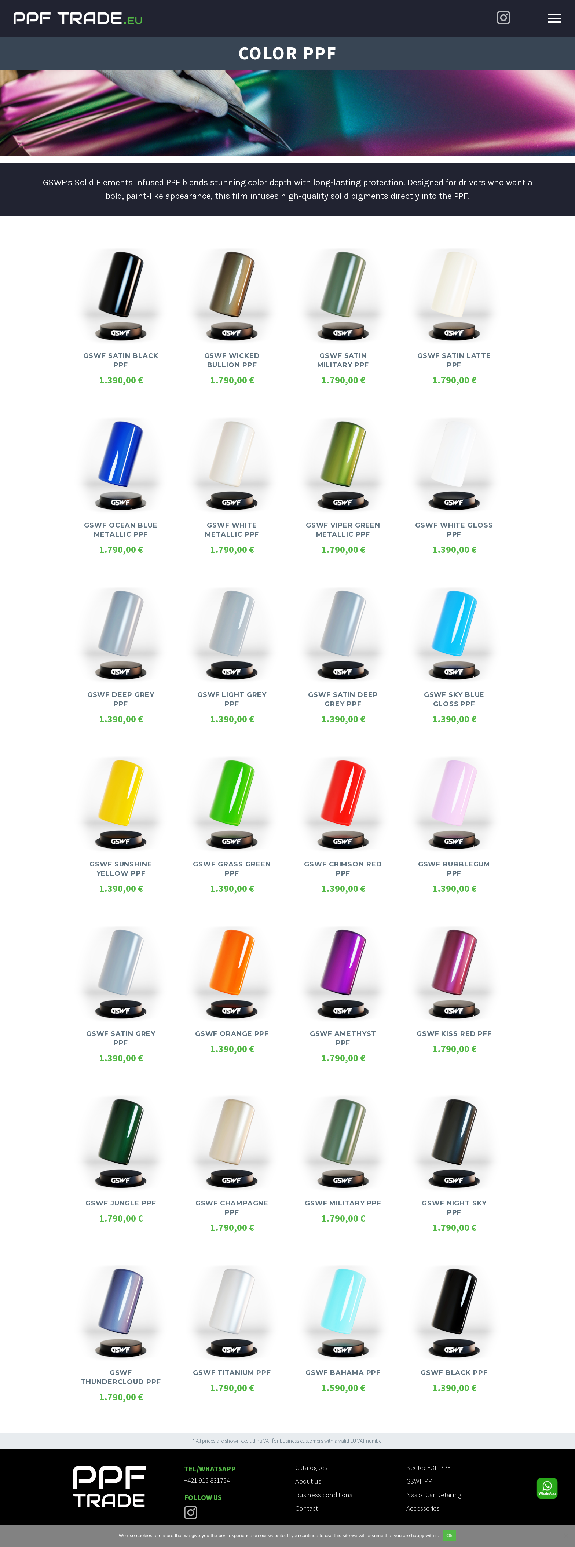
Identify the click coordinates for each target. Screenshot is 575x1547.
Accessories (423, 1508)
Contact (306, 1508)
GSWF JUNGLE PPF (120, 1203)
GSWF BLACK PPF (454, 1373)
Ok (449, 1535)
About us (308, 1481)
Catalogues (311, 1467)
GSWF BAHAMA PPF (343, 1373)
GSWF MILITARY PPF (343, 1203)
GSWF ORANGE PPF (232, 1034)
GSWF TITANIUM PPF (232, 1373)
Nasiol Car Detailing (433, 1494)
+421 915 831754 (207, 1480)
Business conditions (323, 1494)
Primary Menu (554, 18)
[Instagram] (503, 17)
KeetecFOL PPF (428, 1467)
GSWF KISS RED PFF (454, 1034)
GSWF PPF (421, 1481)
